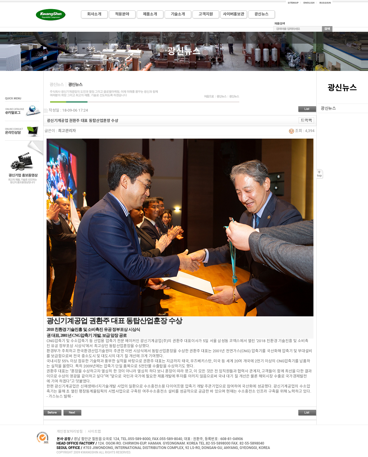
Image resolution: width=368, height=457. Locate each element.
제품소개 (150, 14)
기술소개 (178, 14)
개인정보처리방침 (70, 431)
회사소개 (94, 14)
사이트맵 (94, 431)
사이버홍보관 (233, 14)
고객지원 (206, 14)
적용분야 (122, 14)
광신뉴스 (261, 14)
